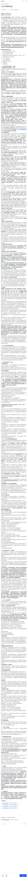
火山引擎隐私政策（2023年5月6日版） (10, 803)
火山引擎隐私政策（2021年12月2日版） (10, 806)
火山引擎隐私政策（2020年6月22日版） (10, 808)
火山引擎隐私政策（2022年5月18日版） (10, 804)
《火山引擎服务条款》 (16, 691)
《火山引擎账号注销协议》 (14, 637)
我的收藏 (16, 9)
